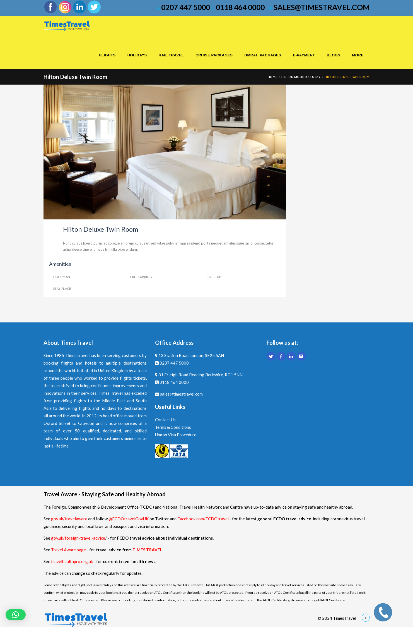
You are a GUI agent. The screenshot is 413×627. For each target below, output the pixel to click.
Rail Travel (171, 55)
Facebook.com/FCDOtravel (203, 518)
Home (272, 76)
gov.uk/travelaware (69, 518)
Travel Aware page (68, 549)
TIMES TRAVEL (147, 549)
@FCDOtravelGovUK (128, 518)
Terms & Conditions (173, 427)
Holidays (137, 55)
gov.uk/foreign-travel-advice (78, 537)
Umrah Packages (262, 55)
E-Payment (304, 55)
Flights (107, 55)
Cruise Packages (214, 55)
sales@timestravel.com (319, 7)
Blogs (333, 55)
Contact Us (165, 419)
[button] (16, 614)
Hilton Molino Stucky (301, 76)
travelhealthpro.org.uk (72, 561)
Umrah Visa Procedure (175, 434)
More (357, 55)
